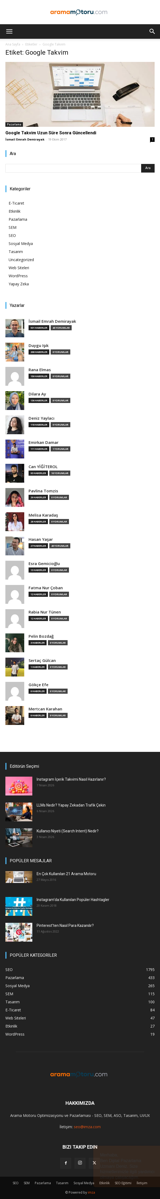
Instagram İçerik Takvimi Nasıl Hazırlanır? (71, 779)
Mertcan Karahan (45, 708)
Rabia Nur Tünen (45, 612)
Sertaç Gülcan (42, 660)
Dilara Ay (37, 394)
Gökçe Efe (38, 684)
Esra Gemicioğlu (44, 563)
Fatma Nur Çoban (46, 587)
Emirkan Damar (43, 442)
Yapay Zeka (19, 283)
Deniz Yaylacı (41, 418)
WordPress (18, 275)
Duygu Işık (38, 345)
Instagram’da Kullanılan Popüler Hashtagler (73, 900)
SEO (12, 235)
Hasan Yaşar (41, 539)
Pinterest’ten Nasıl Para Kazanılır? (65, 925)
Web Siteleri (19, 267)
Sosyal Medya (21, 243)
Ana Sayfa (12, 44)
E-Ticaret (16, 203)
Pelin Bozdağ (41, 636)
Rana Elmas (40, 369)
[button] (9, 31)
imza (91, 1192)
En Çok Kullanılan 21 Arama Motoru (66, 874)
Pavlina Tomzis (43, 490)
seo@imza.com (87, 1126)
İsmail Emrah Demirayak (24, 139)
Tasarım (16, 251)
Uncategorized (21, 259)
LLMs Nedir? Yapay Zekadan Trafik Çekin (71, 805)
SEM (12, 227)
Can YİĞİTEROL (43, 466)
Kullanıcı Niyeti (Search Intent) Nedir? (68, 831)
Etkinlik (14, 211)
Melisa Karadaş (43, 515)
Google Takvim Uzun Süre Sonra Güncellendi (50, 132)
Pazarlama (14, 124)
